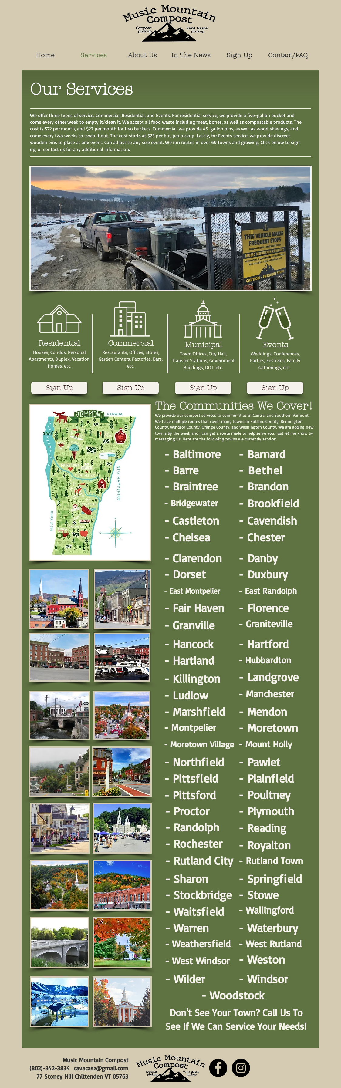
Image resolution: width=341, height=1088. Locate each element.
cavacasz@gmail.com (101, 1068)
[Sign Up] (59, 388)
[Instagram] (241, 1068)
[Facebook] (218, 1068)
